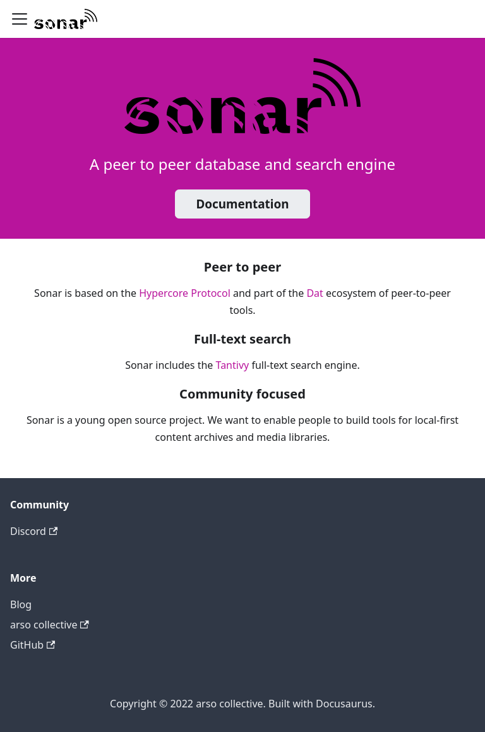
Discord (33, 531)
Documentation (242, 204)
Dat (314, 293)
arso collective (49, 625)
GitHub (32, 645)
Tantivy (232, 365)
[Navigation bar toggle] (19, 18)
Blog (21, 604)
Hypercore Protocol (185, 293)
